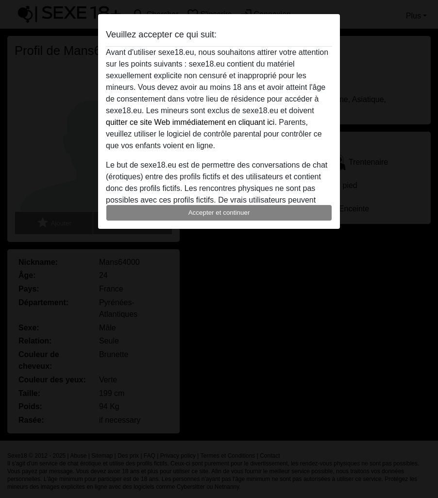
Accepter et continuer (219, 212)
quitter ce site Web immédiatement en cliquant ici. (191, 122)
